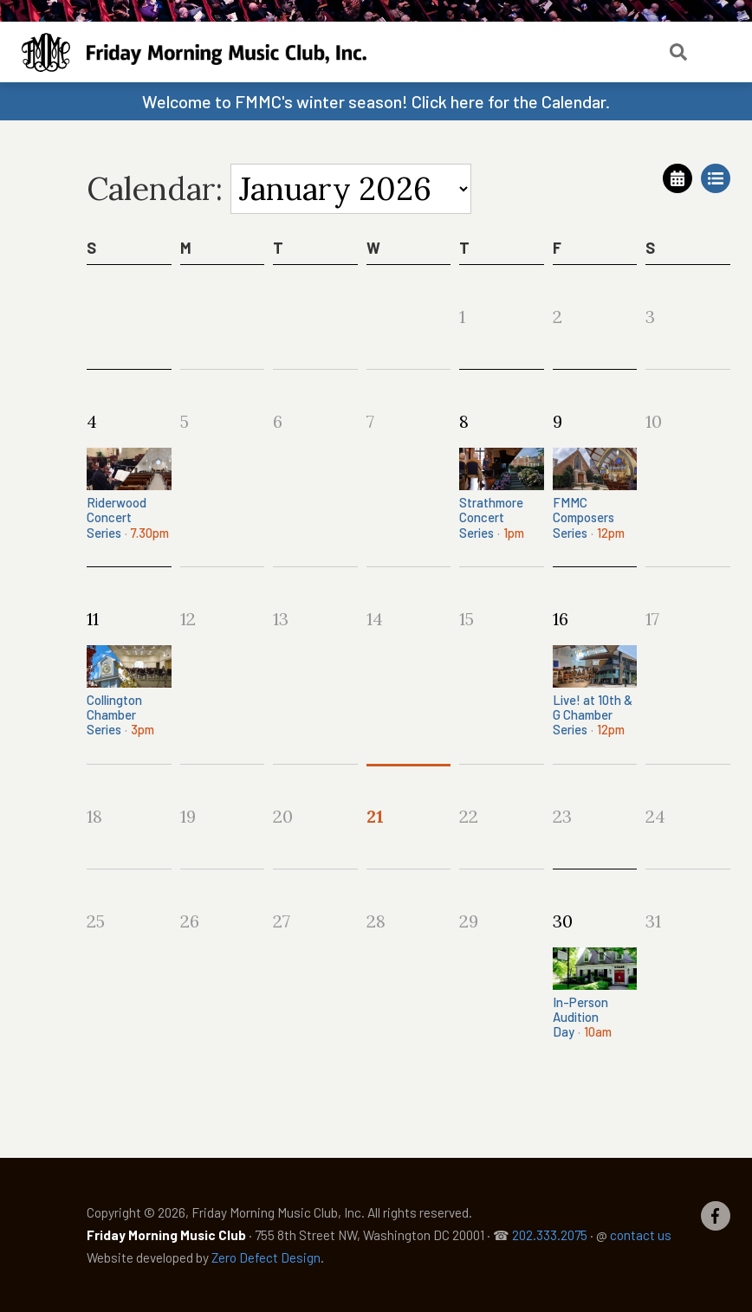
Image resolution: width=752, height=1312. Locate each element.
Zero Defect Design (266, 1257)
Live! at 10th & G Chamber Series (595, 691)
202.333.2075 (549, 1235)
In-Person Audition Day (595, 993)
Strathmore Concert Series (501, 494)
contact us (640, 1235)
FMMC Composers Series (595, 494)
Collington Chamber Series (129, 691)
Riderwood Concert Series (129, 494)
